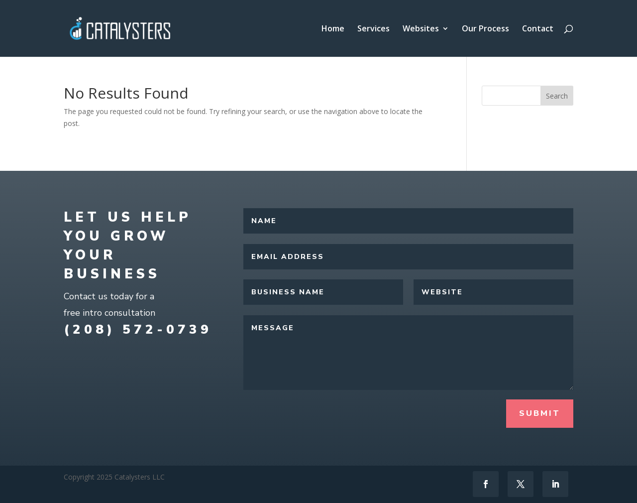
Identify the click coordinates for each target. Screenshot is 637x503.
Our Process (485, 29)
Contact (537, 29)
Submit (539, 413)
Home (332, 29)
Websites (421, 29)
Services (373, 29)
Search (557, 96)
